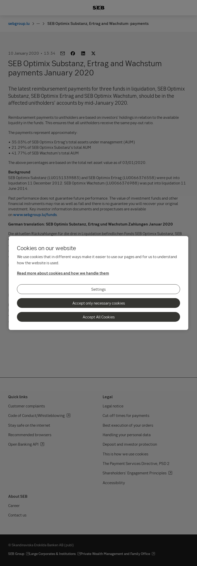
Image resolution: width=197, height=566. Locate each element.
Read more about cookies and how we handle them (63, 273)
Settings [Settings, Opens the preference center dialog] (98, 289)
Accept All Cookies (99, 316)
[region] (98, 283)
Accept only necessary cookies (98, 303)
